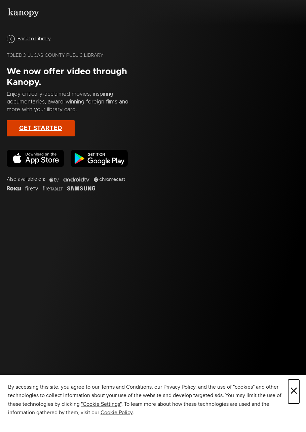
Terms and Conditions (126, 387)
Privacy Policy (179, 387)
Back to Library (29, 39)
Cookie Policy (116, 412)
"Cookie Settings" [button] (101, 404)
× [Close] (294, 391)
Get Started (40, 128)
